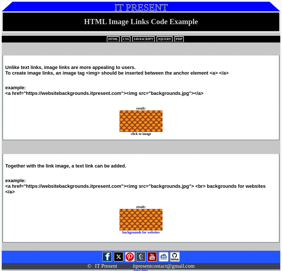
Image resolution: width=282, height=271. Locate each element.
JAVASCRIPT (143, 39)
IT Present (106, 266)
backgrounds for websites (141, 230)
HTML (113, 39)
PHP (179, 39)
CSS (126, 39)
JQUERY (164, 39)
